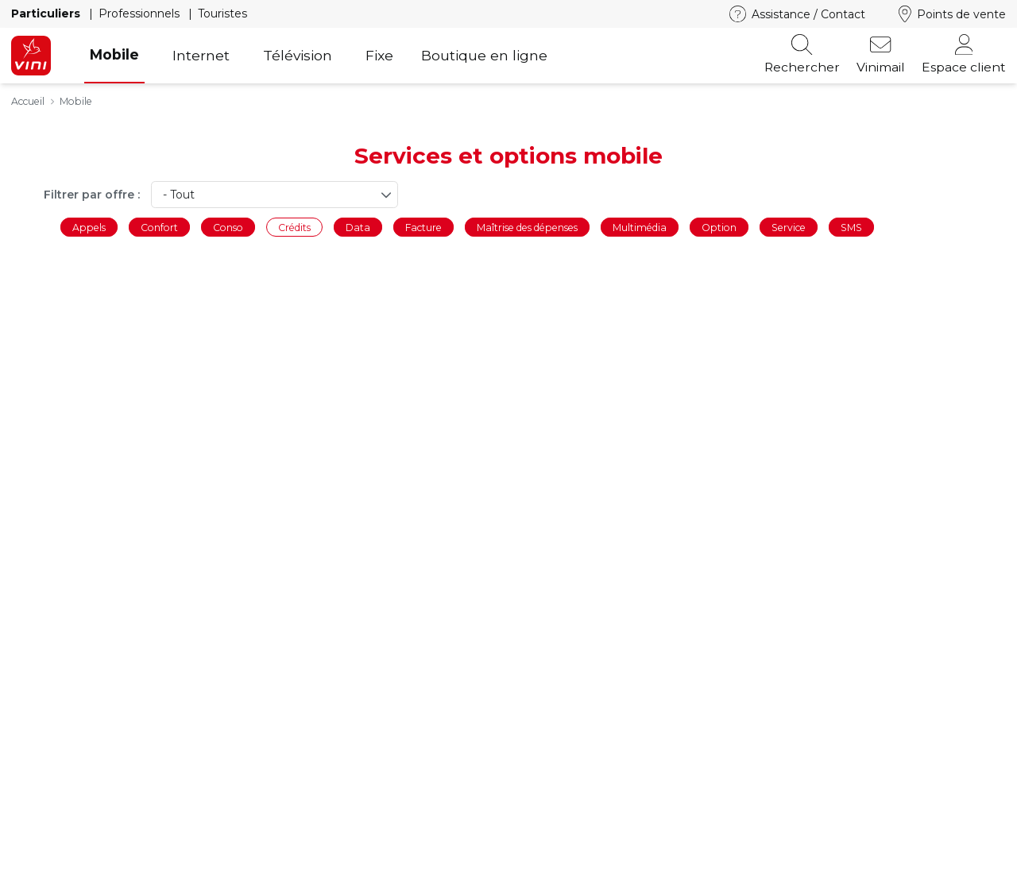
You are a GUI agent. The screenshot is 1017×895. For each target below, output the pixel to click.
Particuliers (47, 13)
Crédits (294, 227)
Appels (89, 227)
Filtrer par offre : (92, 194)
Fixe (379, 55)
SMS (851, 227)
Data (358, 227)
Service (788, 227)
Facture (423, 227)
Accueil (27, 101)
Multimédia (640, 227)
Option (719, 227)
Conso (228, 227)
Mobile (114, 54)
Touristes (222, 13)
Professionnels (141, 13)
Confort (159, 227)
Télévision (297, 55)
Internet (201, 55)
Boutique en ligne (484, 55)
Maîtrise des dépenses (527, 227)
